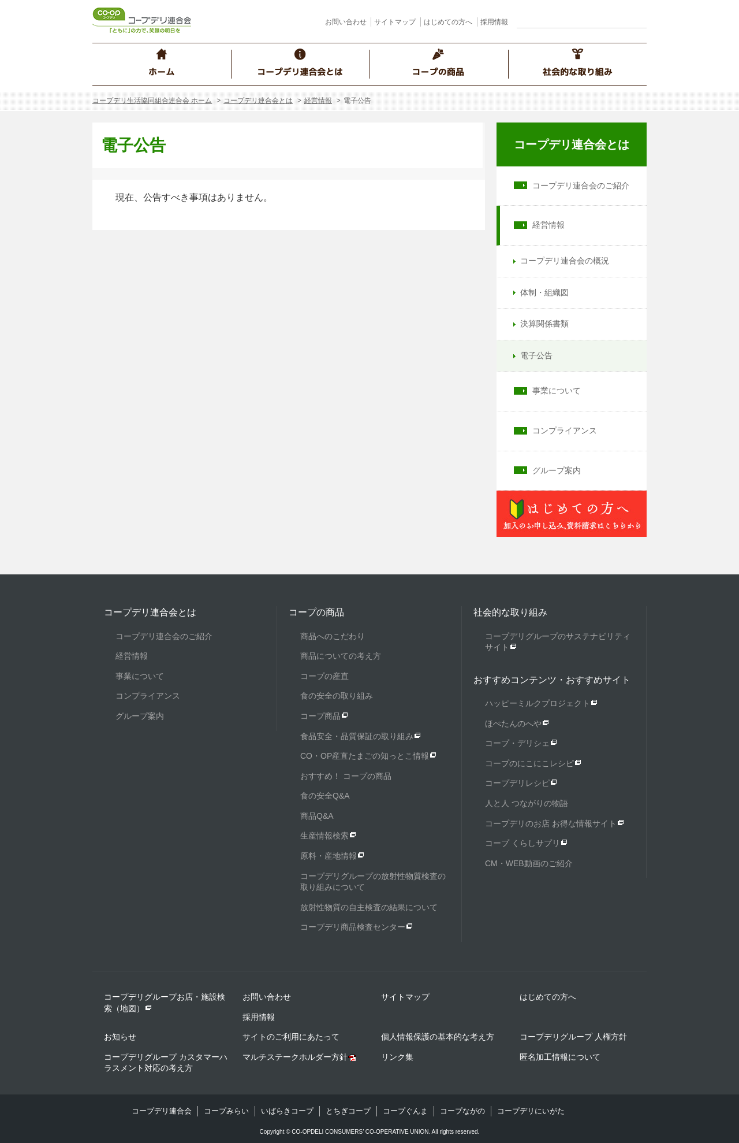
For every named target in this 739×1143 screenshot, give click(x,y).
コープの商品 (316, 612)
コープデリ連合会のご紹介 (580, 185)
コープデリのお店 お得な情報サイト (551, 823)
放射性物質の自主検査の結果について (369, 907)
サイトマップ (395, 21)
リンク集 (397, 1057)
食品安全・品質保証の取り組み (356, 736)
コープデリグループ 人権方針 (573, 1036)
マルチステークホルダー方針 (295, 1057)
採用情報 (494, 21)
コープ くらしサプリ (522, 843)
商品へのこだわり (332, 636)
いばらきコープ (287, 1111)
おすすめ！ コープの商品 (345, 776)
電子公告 (536, 355)
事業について (556, 390)
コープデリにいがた (531, 1111)
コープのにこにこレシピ (529, 763)
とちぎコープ (348, 1111)
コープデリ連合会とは (258, 101)
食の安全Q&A (325, 795)
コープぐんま (405, 1111)
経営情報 (318, 101)
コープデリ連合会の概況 (564, 260)
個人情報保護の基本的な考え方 (437, 1036)
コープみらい (226, 1111)
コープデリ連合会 (162, 1111)
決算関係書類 (544, 323)
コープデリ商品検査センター (352, 927)
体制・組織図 (544, 292)
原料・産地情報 (328, 855)
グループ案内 (556, 470)
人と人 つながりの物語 (526, 803)
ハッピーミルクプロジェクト (537, 703)
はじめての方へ (448, 21)
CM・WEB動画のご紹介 (529, 863)
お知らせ (120, 1036)
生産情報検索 (324, 835)
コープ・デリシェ (517, 743)
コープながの (462, 1111)
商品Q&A (317, 816)
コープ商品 (320, 716)
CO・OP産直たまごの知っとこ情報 (364, 755)
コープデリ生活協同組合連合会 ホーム (152, 101)
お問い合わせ (346, 21)
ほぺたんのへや (513, 723)
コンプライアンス (564, 430)
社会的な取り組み (510, 612)
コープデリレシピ (517, 783)
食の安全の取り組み (336, 695)
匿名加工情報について (560, 1057)
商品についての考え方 (340, 655)
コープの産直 (324, 676)
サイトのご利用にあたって (290, 1036)
